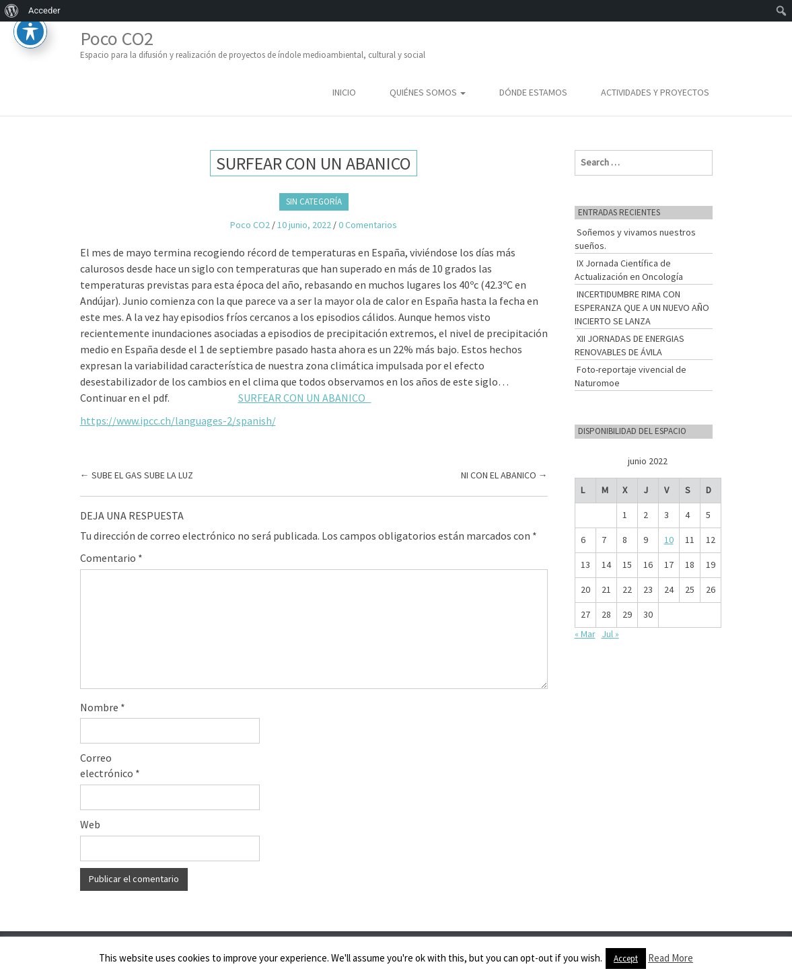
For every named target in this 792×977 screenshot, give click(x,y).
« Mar (585, 634)
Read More (670, 957)
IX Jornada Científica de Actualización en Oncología (629, 270)
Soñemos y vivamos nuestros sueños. (635, 239)
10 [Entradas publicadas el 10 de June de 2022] (669, 540)
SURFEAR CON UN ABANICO (304, 397)
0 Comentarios (367, 225)
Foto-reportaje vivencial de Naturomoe (630, 376)
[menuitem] (12, 11)
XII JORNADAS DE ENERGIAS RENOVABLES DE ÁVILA (629, 345)
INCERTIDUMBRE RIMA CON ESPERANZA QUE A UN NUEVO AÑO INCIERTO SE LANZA (642, 307)
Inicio (344, 92)
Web (90, 824)
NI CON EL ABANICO (504, 475)
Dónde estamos (533, 92)
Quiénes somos (428, 92)
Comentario (111, 558)
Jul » (610, 634)
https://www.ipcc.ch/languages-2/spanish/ (178, 420)
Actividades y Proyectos (655, 92)
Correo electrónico (110, 765)
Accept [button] (626, 958)
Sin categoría (314, 201)
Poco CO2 (252, 44)
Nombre (102, 707)
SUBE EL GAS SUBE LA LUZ (136, 475)
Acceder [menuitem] (44, 10)
